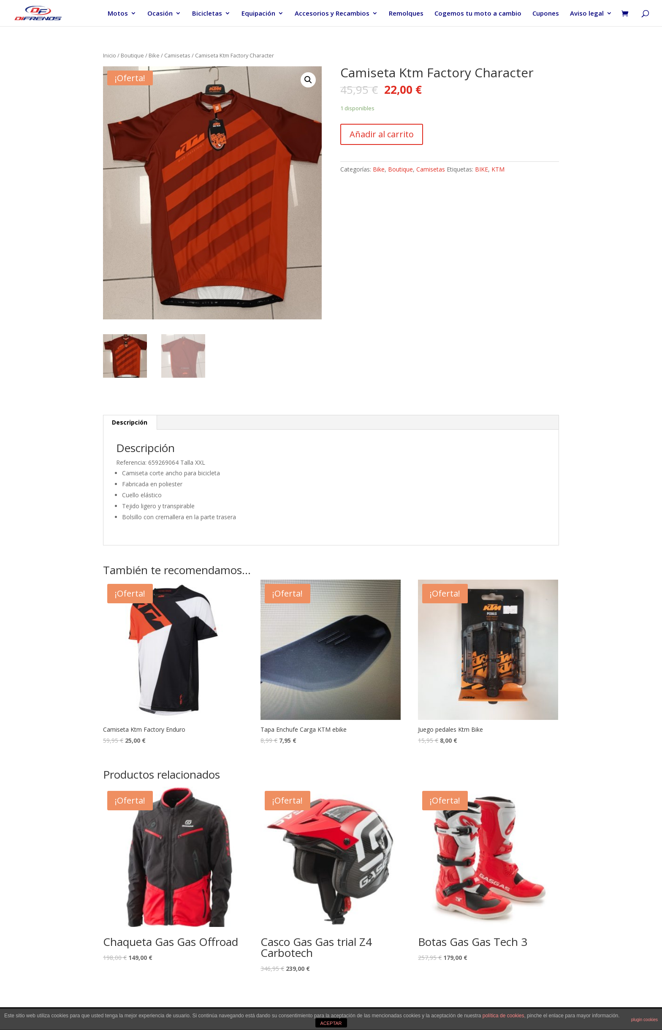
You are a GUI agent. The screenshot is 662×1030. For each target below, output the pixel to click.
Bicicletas (207, 13)
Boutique (132, 55)
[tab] (130, 422)
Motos (118, 13)
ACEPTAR (331, 1023)
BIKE (481, 169)
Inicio (109, 55)
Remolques (406, 13)
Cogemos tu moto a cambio (477, 13)
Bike (154, 55)
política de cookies (503, 1016)
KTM (498, 169)
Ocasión (160, 13)
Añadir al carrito (382, 134)
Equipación (258, 13)
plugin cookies (644, 1019)
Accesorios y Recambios (332, 13)
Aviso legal (587, 13)
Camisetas (177, 55)
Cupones (545, 13)
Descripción (129, 422)
